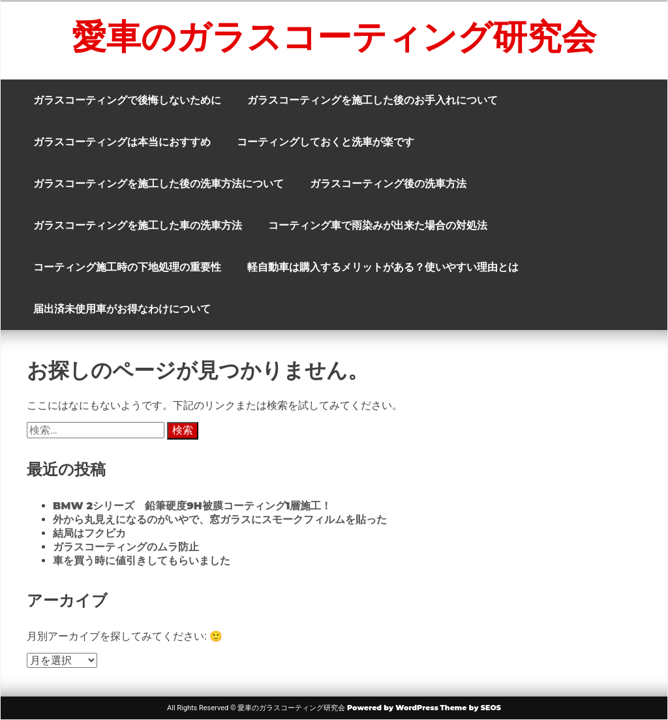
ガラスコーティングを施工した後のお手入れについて (372, 100)
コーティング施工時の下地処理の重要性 (127, 267)
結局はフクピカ (89, 533)
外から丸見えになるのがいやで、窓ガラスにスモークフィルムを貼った (220, 519)
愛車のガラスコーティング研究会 (334, 36)
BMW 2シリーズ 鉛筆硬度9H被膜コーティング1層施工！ (192, 506)
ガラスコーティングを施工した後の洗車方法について (158, 183)
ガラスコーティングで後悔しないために (127, 100)
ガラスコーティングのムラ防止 (126, 547)
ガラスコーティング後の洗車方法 (388, 183)
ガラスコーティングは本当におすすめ (122, 142)
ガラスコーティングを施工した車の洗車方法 (137, 225)
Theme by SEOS (470, 707)
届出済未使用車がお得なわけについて (122, 309)
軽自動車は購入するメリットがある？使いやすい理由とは (383, 267)
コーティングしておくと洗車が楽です (325, 142)
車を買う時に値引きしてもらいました (141, 560)
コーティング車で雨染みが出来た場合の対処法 (377, 225)
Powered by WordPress (392, 707)
